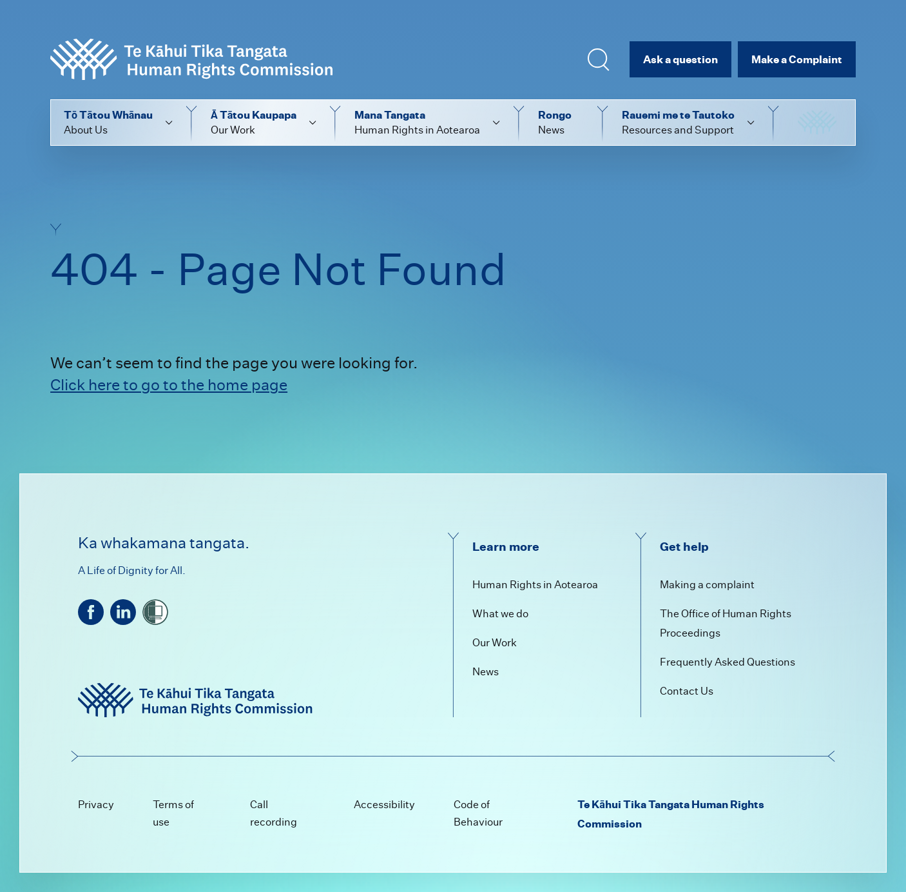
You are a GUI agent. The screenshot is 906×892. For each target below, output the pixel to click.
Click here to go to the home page (168, 384)
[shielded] (155, 612)
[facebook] (91, 612)
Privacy (96, 804)
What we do (500, 614)
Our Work (494, 643)
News (485, 672)
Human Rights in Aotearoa (535, 585)
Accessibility (384, 804)
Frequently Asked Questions (727, 662)
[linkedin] (123, 612)
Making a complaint (707, 585)
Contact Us (686, 691)
